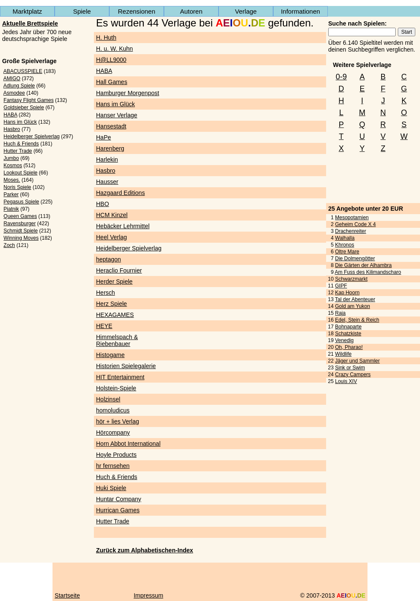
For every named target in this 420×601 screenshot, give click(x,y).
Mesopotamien (352, 218)
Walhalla (345, 238)
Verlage (246, 11)
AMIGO (11, 78)
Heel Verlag (111, 237)
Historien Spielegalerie (126, 366)
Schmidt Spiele (20, 231)
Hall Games (111, 81)
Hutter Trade (17, 151)
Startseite (67, 595)
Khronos (344, 245)
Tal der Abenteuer (355, 299)
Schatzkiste (348, 334)
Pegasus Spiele (21, 202)
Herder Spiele (114, 281)
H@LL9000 (111, 59)
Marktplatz (27, 11)
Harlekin (107, 159)
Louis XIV (346, 381)
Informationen (300, 11)
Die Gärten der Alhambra (363, 265)
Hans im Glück (20, 122)
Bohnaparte (348, 327)
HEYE (104, 325)
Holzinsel (108, 399)
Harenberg (110, 148)
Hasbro (11, 129)
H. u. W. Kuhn (114, 48)
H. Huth (106, 37)
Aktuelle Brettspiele (30, 23)
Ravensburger (19, 223)
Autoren (191, 11)
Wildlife (343, 354)
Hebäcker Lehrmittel (122, 226)
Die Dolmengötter (355, 258)
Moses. (11, 180)
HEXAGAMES (115, 314)
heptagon (108, 259)
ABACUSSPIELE (22, 71)
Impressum (148, 595)
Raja (340, 313)
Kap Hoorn (347, 293)
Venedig (344, 340)
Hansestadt (111, 126)
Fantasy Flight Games (28, 100)
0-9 (341, 77)
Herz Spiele (111, 303)
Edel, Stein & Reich (357, 320)
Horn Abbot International (128, 443)
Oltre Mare (347, 252)
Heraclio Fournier (119, 270)
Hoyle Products (116, 454)
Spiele (82, 11)
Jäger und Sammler (357, 361)
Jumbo (11, 158)
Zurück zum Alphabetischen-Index (144, 550)
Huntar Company (118, 499)
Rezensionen (136, 11)
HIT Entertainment (120, 377)
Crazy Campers (352, 374)
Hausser (107, 181)
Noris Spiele (17, 187)
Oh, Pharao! (349, 347)
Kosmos (12, 165)
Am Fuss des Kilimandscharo (368, 272)
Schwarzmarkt (351, 279)
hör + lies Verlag (117, 421)
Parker (10, 194)
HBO (102, 203)
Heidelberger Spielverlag (31, 136)
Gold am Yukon (352, 306)
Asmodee (14, 93)
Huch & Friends (21, 144)
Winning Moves (20, 238)
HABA (10, 115)
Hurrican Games (118, 510)
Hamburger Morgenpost (127, 93)
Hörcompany (113, 432)
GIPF (341, 286)
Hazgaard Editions (120, 192)
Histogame (110, 354)
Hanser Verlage (116, 115)
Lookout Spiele (20, 173)
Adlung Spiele (19, 86)
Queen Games (20, 216)
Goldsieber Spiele (23, 107)
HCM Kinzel (112, 215)
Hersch (105, 292)
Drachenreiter (350, 231)
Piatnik (11, 209)
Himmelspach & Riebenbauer (117, 340)
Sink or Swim (350, 368)
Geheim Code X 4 (355, 224)
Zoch (9, 245)
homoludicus (113, 410)
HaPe (103, 137)
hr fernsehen (113, 465)
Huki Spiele (111, 488)
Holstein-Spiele (116, 388)
